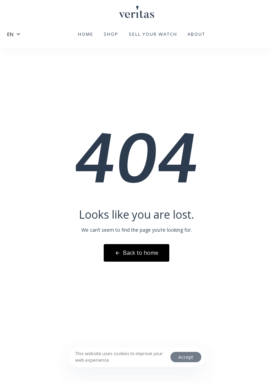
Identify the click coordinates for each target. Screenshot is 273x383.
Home (85, 34)
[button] (13, 34)
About (196, 34)
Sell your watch (153, 34)
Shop (111, 34)
